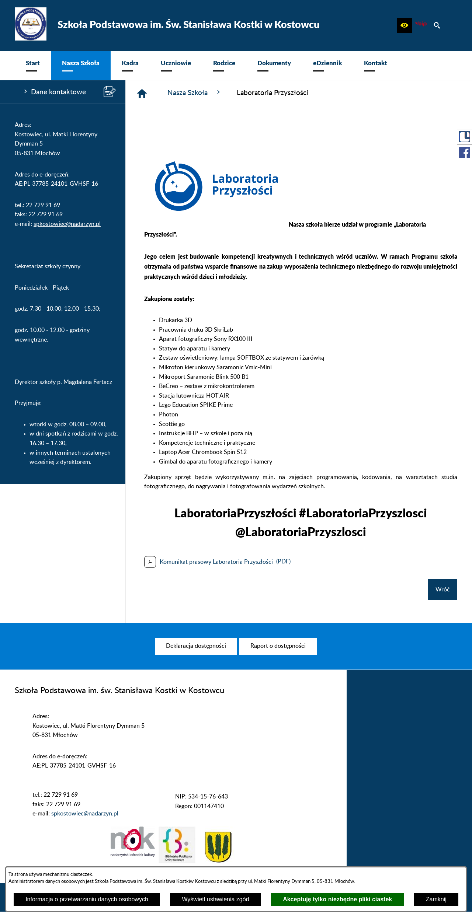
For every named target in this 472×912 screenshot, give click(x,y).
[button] (404, 25)
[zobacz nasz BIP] (420, 25)
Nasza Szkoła (194, 92)
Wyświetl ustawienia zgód (215, 899)
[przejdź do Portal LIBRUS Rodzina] (464, 136)
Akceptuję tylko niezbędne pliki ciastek (337, 899)
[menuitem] (33, 65)
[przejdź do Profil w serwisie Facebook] (464, 152)
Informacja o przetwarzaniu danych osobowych (86, 899)
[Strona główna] (142, 93)
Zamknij (436, 899)
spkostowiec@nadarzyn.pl (67, 224)
